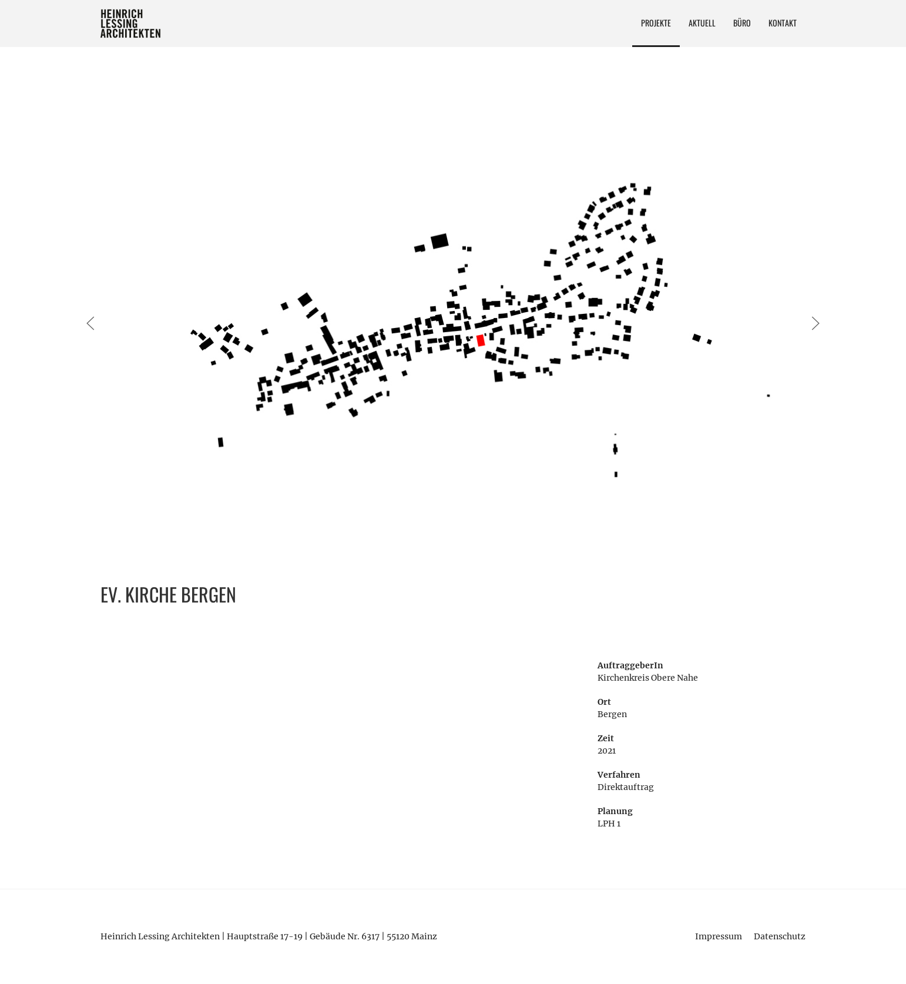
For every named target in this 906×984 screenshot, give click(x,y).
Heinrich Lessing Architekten (131, 23)
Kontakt (783, 22)
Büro (742, 22)
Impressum (718, 936)
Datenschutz (780, 936)
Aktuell (702, 22)
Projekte (656, 22)
